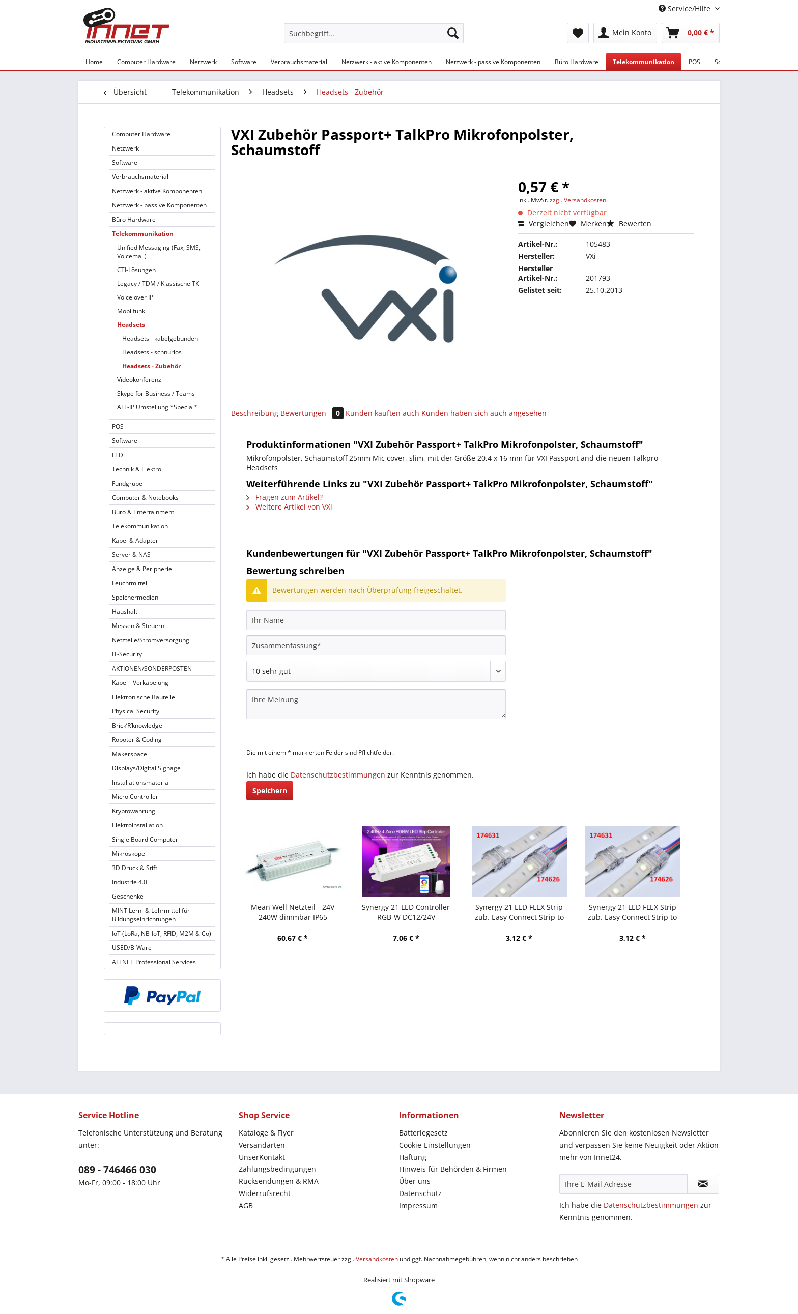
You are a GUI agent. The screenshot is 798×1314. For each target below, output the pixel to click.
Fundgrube (127, 483)
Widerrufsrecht (265, 1193)
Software (124, 162)
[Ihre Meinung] (376, 704)
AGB (246, 1205)
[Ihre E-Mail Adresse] (623, 1184)
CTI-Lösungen (136, 269)
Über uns (415, 1181)
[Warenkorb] (691, 33)
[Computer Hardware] (146, 61)
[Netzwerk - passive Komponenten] (493, 61)
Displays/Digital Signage (146, 768)
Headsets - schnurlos (152, 352)
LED (117, 455)
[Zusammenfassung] (376, 645)
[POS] (694, 61)
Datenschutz (420, 1193)
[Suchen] (453, 33)
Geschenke (128, 896)
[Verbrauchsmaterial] (299, 61)
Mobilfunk (131, 311)
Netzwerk (125, 148)
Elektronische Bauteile (143, 697)
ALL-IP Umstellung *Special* (157, 407)
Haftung (412, 1157)
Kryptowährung (133, 811)
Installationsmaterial (141, 782)
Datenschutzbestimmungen (338, 775)
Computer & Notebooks (145, 497)
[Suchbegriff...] (374, 33)
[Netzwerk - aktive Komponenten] (386, 61)
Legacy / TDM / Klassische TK (158, 283)
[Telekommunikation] (643, 61)
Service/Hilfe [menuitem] (685, 8)
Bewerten (629, 223)
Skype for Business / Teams (156, 393)
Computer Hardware (141, 134)
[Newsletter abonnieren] (703, 1184)
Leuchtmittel (129, 583)
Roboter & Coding (137, 739)
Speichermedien (135, 597)
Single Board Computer (145, 839)
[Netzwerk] (203, 61)
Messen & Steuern (138, 625)
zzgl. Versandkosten (578, 200)
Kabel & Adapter (135, 540)
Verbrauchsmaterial (140, 176)
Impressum (418, 1205)
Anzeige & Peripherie (142, 568)
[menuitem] (374, 38)
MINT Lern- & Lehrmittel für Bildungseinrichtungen (151, 914)
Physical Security (135, 711)
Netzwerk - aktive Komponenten (157, 191)
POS (118, 426)
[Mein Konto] (625, 33)
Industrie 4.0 (129, 882)
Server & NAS (131, 554)
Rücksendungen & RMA (279, 1181)
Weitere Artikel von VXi (289, 507)
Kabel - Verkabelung (140, 682)
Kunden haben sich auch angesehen (484, 413)
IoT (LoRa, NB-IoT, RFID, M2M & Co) (161, 933)
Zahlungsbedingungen (277, 1169)
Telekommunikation (143, 233)
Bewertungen (313, 413)
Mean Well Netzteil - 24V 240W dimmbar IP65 (292, 912)
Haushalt (124, 611)
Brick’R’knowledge (137, 725)
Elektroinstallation (137, 825)
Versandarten (262, 1145)
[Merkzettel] (578, 33)
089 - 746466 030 (117, 1169)
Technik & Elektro (136, 469)
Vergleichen (543, 223)
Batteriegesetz (423, 1133)
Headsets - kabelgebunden (160, 338)
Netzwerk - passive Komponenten (159, 205)
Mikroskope (128, 853)
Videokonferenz (139, 379)
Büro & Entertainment (143, 511)
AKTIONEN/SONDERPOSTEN (152, 668)
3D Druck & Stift (134, 867)
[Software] (244, 61)
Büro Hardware (134, 219)
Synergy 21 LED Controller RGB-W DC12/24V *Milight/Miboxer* (406, 912)
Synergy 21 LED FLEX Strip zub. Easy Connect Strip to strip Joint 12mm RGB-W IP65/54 (519, 912)
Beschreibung (254, 413)
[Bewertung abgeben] (376, 671)
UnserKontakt (262, 1157)
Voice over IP (135, 297)
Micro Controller (135, 796)
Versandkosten (377, 1259)
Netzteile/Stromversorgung (150, 640)
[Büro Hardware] (577, 61)
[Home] (94, 61)
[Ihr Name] (376, 620)
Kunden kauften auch (382, 413)
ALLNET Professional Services (154, 962)
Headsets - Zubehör (151, 366)
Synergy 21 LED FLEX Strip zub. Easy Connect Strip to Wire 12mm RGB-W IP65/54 (632, 912)
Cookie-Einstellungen (435, 1145)
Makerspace (129, 754)
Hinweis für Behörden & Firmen (453, 1169)
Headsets (131, 324)
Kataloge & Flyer (266, 1133)
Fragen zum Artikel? (284, 497)
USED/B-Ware (132, 947)
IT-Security (127, 654)
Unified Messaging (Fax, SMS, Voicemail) (159, 251)
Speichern (269, 790)
